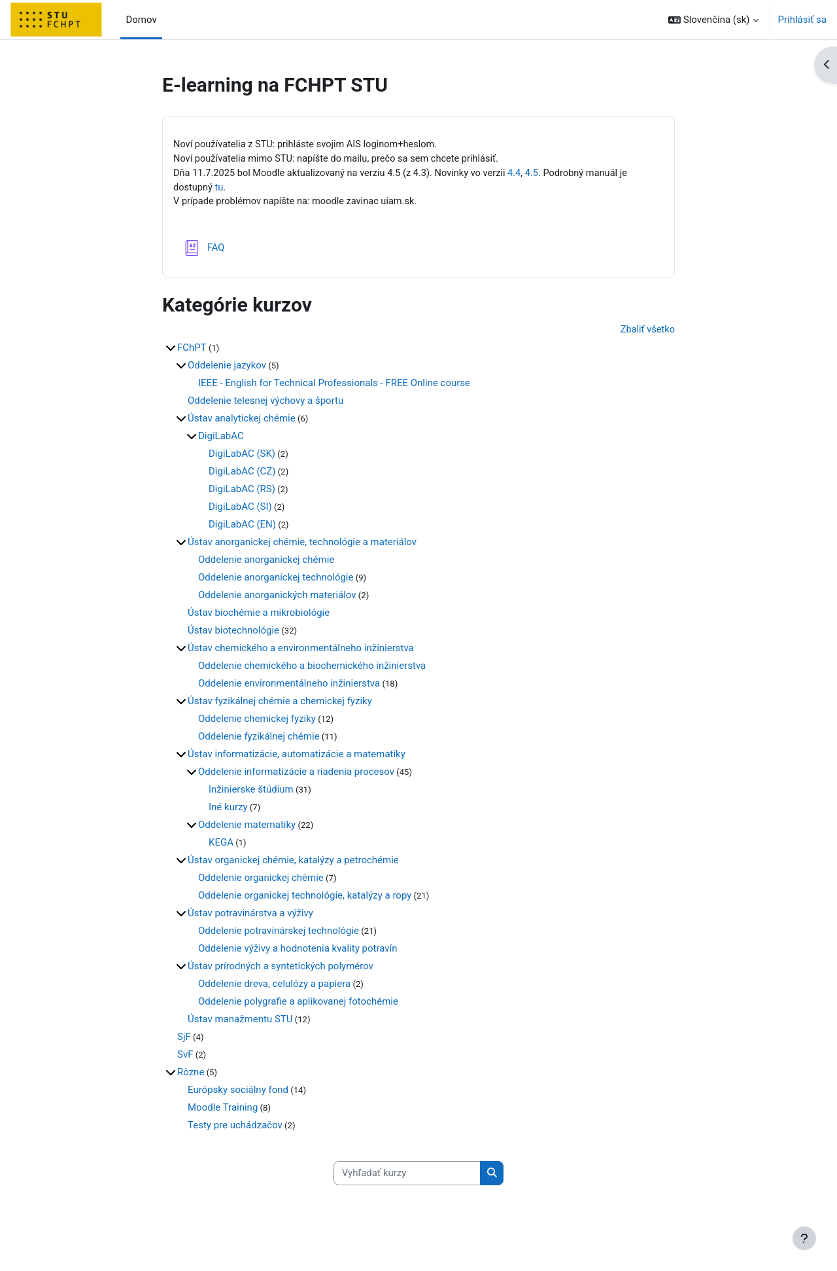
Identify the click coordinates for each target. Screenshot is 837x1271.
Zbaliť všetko (647, 332)
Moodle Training (223, 1110)
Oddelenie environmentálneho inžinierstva (289, 686)
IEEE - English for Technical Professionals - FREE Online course (334, 385)
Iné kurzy (228, 809)
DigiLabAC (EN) (242, 527)
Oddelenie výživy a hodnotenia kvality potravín (298, 951)
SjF (184, 1039)
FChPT (192, 350)
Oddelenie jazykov (227, 368)
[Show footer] (804, 1238)
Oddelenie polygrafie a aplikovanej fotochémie (298, 1004)
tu (220, 189)
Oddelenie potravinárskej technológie (278, 933)
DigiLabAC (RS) (242, 491)
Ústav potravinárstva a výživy (250, 916)
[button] (713, 19)
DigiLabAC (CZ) (242, 474)
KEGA (221, 845)
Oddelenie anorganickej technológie (275, 580)
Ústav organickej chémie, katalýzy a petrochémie (293, 862)
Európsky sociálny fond (238, 1092)
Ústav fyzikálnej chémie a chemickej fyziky (280, 703)
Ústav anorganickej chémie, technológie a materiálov (302, 544)
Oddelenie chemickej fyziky (257, 721)
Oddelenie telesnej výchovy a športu (265, 403)
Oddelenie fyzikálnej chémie (259, 739)
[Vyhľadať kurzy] (407, 1176)
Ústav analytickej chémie (242, 421)
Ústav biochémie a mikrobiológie (259, 615)
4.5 (542, 174)
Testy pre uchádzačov (235, 1128)
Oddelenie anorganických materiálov (277, 597)
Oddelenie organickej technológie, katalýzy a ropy (304, 898)
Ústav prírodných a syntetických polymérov (280, 969)
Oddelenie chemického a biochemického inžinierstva (312, 668)
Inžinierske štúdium (251, 792)
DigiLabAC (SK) (242, 456)
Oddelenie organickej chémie (261, 880)
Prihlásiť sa (802, 20)
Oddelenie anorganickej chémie (266, 562)
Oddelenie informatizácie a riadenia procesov (296, 774)
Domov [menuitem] (141, 20)
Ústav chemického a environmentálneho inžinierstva (301, 650)
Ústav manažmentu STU (240, 1022)
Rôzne (190, 1075)
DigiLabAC (221, 438)
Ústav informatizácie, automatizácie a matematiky (296, 756)
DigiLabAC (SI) (240, 509)
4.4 (524, 174)
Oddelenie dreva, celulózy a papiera (274, 986)
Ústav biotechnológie (233, 633)
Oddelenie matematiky (247, 827)
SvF (185, 1057)
